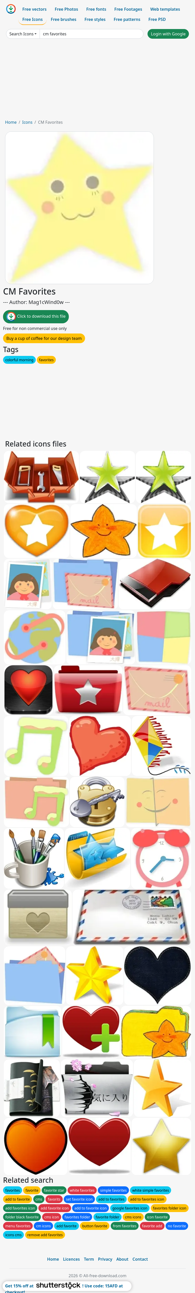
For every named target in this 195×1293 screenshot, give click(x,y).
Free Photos (66, 9)
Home (11, 122)
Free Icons (32, 19)
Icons (27, 122)
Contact (140, 1259)
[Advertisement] (97, 81)
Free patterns (127, 19)
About (122, 1259)
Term (89, 1259)
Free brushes (63, 19)
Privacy (105, 1259)
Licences (71, 1259)
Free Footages (128, 9)
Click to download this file (36, 317)
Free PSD (157, 19)
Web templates (165, 9)
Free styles (95, 19)
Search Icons (21, 34)
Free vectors (34, 9)
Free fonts (96, 9)
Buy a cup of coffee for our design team (44, 338)
